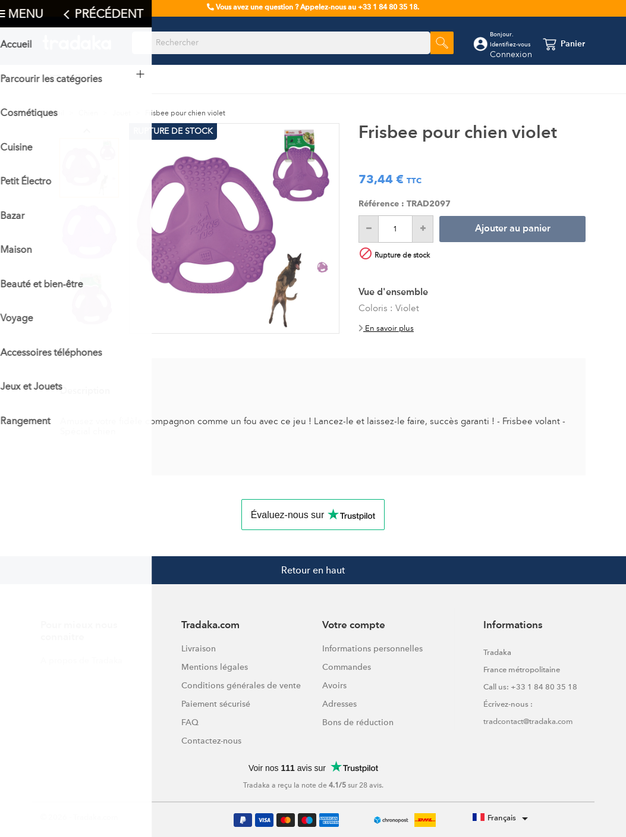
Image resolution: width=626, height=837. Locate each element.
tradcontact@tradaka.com (528, 721)
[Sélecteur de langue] (502, 818)
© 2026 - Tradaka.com (79, 817)
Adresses (339, 704)
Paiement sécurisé (215, 704)
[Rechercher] (281, 43)
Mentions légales (214, 667)
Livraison (198, 648)
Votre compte (353, 625)
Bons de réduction (358, 722)
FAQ (190, 722)
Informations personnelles (372, 648)
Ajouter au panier (512, 229)
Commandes (346, 667)
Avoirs (334, 685)
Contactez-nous (211, 740)
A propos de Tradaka (81, 660)
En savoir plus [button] (386, 328)
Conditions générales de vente (241, 685)
